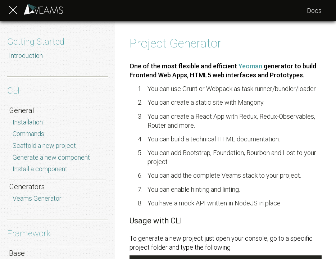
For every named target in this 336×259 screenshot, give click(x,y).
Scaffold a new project (44, 145)
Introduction (26, 55)
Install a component (40, 169)
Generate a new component (51, 157)
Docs (314, 10)
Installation (28, 122)
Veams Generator (37, 198)
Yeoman (250, 66)
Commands (28, 133)
